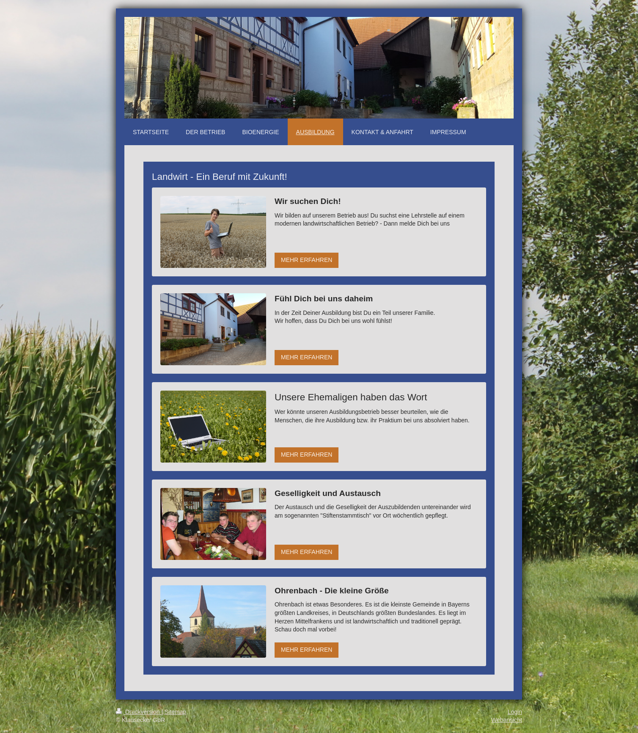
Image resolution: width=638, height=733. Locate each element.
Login (515, 711)
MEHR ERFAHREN (306, 259)
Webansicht (506, 719)
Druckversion (138, 711)
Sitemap (175, 711)
